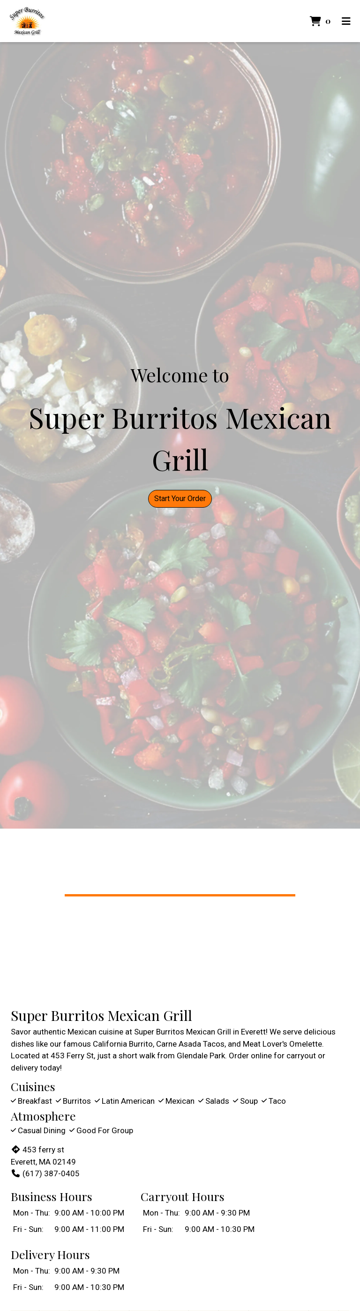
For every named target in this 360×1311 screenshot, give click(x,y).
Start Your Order (180, 498)
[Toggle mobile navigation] (346, 21)
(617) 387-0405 (45, 1173)
